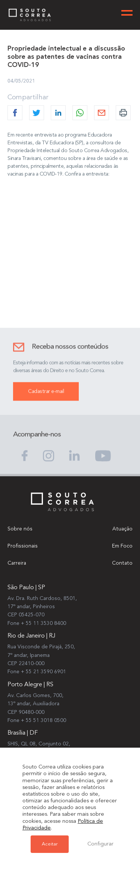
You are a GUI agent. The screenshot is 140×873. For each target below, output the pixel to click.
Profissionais (22, 546)
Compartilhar (28, 97)
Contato (122, 563)
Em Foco (122, 546)
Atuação (122, 529)
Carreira (16, 563)
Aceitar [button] (49, 844)
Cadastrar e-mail (46, 399)
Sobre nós (19, 529)
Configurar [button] (100, 844)
